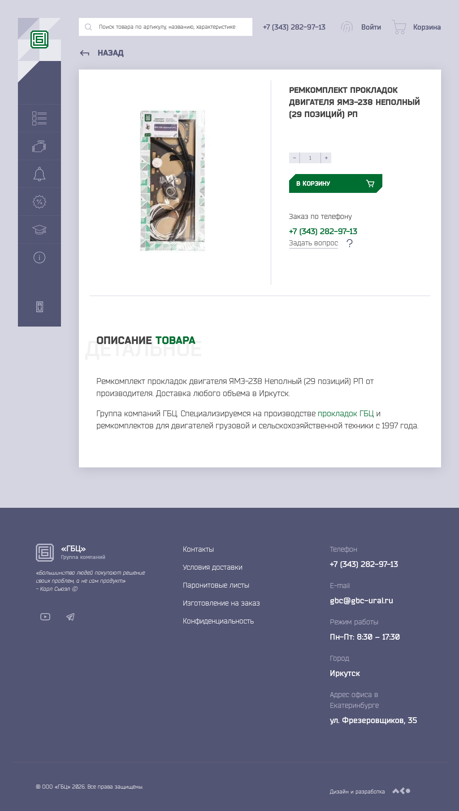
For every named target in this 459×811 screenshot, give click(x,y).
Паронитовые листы (216, 585)
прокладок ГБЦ (346, 413)
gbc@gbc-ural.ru (361, 600)
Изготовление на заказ (221, 603)
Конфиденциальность (218, 621)
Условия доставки (212, 567)
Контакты (198, 549)
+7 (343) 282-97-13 (323, 231)
